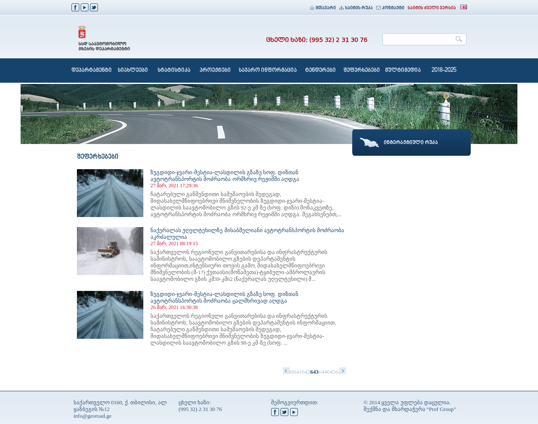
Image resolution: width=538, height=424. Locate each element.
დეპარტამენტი (91, 70)
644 (323, 372)
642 (306, 372)
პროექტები (215, 70)
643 (314, 372)
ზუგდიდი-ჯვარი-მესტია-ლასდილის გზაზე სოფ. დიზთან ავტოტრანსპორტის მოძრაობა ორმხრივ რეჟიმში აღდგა (224, 175)
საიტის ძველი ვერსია (432, 8)
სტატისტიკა (174, 70)
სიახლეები (133, 70)
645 (331, 372)
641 (297, 372)
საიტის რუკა (356, 8)
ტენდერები (320, 70)
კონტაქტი (390, 8)
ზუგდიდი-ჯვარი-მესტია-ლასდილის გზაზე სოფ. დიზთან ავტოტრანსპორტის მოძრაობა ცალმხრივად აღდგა (224, 297)
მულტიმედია (403, 70)
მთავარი (323, 8)
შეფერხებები (361, 70)
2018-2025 (444, 70)
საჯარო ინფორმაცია (268, 70)
